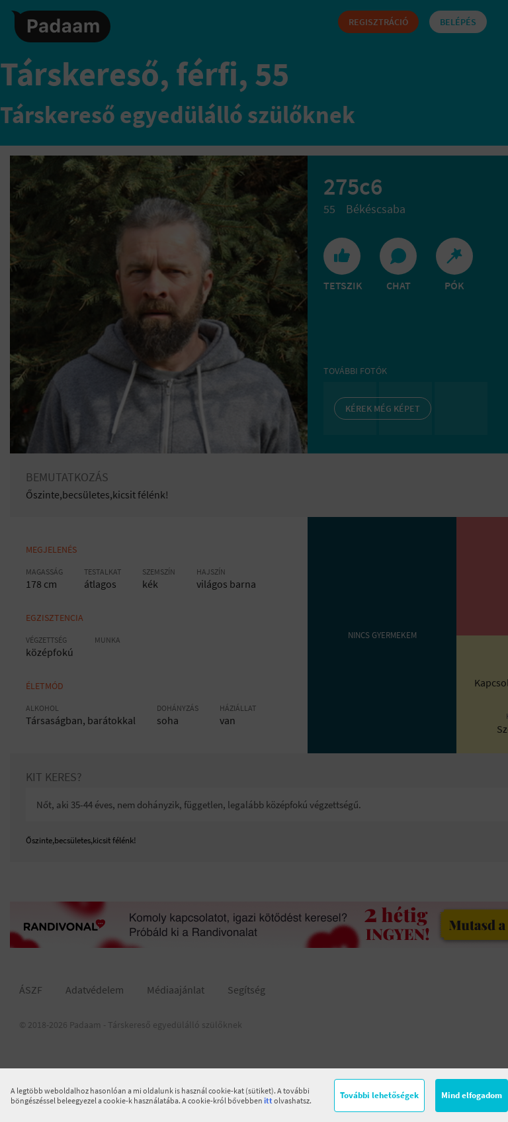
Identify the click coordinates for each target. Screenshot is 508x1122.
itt (268, 1100)
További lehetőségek (379, 1095)
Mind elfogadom (471, 1095)
